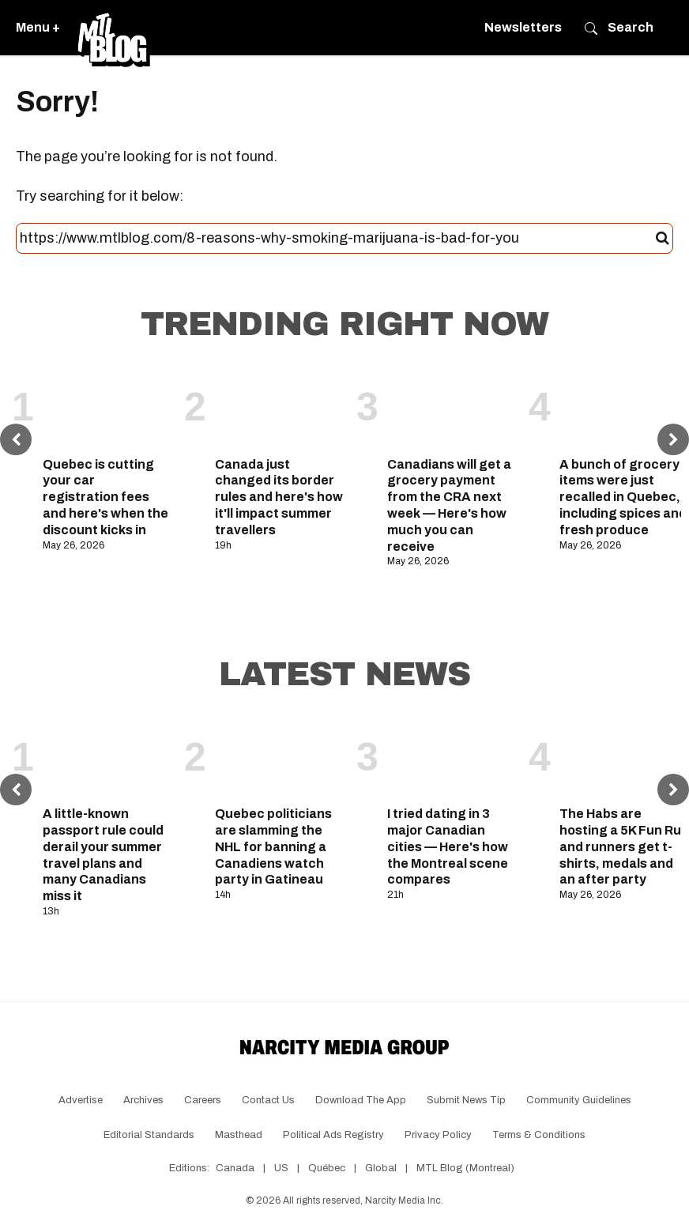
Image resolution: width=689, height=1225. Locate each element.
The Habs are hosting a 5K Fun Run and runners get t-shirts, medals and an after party (624, 846)
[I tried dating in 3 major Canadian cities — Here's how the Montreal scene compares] (452, 758)
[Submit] (662, 239)
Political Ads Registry (333, 1134)
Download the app (360, 1100)
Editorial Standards (149, 1134)
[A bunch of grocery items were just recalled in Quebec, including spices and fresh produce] (624, 407)
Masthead (238, 1134)
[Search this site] (338, 239)
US (281, 1168)
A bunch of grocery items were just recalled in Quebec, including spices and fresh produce (623, 497)
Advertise (80, 1100)
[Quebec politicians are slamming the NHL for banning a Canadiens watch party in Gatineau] (279, 758)
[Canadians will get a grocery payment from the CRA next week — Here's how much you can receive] (452, 407)
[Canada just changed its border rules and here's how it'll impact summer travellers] (279, 407)
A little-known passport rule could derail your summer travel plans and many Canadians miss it (103, 855)
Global (381, 1168)
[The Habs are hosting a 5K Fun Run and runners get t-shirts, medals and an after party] (624, 758)
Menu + (38, 27)
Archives (143, 1100)
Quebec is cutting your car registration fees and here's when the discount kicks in (105, 497)
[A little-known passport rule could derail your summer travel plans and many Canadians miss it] (107, 758)
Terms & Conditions (538, 1134)
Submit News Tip (466, 1100)
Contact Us (268, 1100)
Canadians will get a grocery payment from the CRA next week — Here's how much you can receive (449, 505)
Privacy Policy (438, 1134)
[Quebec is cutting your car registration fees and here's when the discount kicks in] (107, 407)
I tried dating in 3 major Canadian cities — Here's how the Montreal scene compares (447, 846)
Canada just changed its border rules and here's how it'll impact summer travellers (279, 497)
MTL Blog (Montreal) (465, 1168)
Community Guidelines (578, 1100)
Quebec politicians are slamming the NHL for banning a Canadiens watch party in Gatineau (273, 846)
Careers (202, 1100)
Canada (235, 1168)
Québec (326, 1168)
